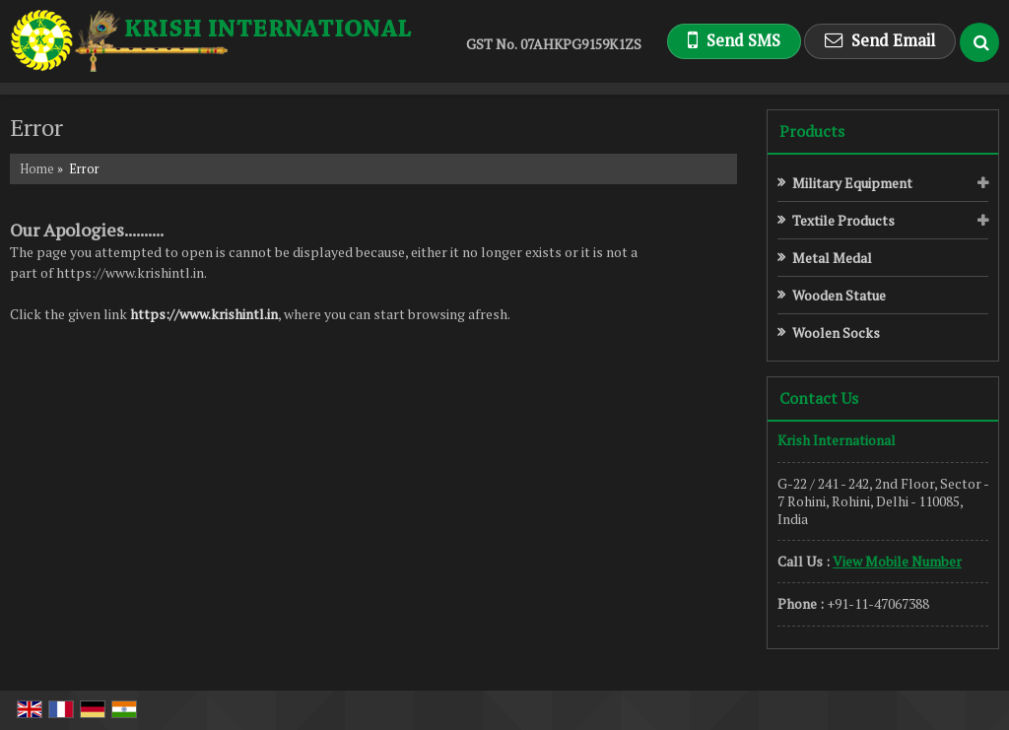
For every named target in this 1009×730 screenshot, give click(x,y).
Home (37, 169)
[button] (897, 561)
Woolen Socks (836, 332)
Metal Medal (832, 257)
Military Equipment (852, 182)
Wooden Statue (839, 295)
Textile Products (843, 220)
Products (811, 131)
